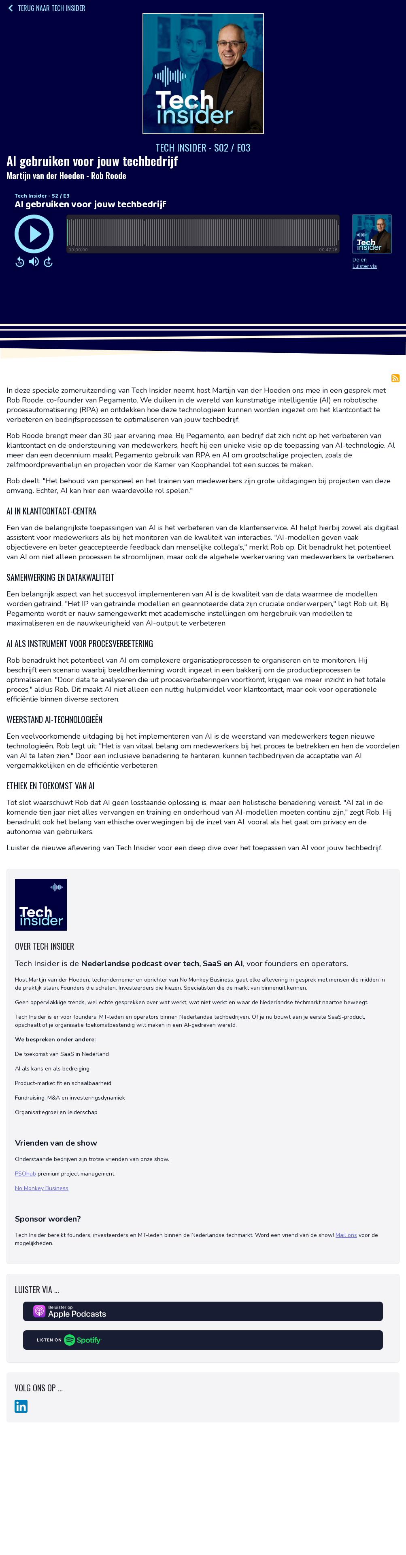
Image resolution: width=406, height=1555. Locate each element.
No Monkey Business (41, 1188)
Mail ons (346, 1235)
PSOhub (25, 1174)
